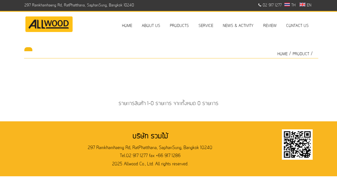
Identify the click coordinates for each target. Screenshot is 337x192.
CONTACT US (297, 26)
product (301, 54)
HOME (127, 26)
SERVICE (205, 26)
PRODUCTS (179, 26)
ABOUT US (151, 26)
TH (290, 5)
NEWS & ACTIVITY (238, 26)
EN (305, 5)
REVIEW (270, 26)
